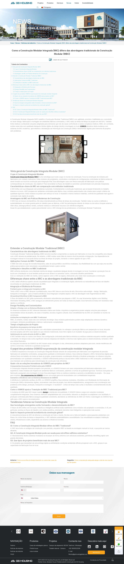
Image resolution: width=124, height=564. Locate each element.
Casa (12, 43)
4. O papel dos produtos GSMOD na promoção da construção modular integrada (34, 94)
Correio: (66, 486)
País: (22, 494)
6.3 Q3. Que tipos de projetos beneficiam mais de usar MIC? (30, 114)
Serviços (60, 3)
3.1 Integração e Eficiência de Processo (24, 87)
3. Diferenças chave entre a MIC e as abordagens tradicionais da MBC (31, 85)
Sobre (77, 3)
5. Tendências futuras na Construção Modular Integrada (27, 100)
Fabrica (12, 545)
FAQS (12, 554)
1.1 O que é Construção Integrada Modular (25, 69)
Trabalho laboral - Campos (57, 548)
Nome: (66, 478)
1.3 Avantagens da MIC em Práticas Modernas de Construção (30, 73)
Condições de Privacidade (98, 560)
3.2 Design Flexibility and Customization (24, 89)
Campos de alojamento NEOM (58, 545)
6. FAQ (13, 107)
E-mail (70, 551)
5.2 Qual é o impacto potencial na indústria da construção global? (31, 105)
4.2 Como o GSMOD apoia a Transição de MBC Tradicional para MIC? (32, 98)
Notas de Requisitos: (26, 502)
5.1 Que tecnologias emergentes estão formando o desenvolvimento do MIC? (35, 103)
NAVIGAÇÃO (16, 541)
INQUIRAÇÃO (96, 552)
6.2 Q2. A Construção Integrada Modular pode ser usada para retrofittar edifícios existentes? (39, 112)
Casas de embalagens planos (39, 545)
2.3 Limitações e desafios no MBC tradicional (25, 82)
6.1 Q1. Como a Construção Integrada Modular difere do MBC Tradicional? (34, 109)
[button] (112, 531)
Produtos (50, 3)
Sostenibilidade (87, 3)
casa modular (34, 551)
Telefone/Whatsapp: (26, 486)
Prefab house (34, 548)
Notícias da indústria (28, 43)
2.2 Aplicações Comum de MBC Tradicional (25, 80)
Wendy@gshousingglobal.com (77, 554)
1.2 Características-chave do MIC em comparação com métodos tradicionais (34, 71)
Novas (68, 3)
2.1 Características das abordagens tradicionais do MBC (28, 78)
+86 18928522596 (74, 548)
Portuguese (46, 7)
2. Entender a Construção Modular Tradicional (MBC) (26, 76)
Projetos (40, 3)
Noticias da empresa (16, 548)
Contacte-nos (74, 541)
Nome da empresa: (26, 478)
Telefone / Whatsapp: (75, 545)
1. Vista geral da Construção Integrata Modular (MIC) (26, 67)
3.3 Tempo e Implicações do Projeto (23, 91)
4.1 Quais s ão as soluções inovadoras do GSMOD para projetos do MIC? (33, 96)
